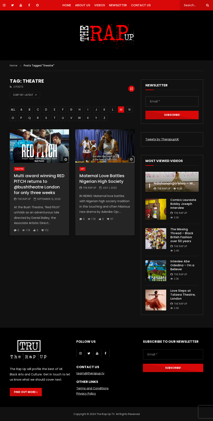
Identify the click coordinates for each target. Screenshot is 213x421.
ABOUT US (82, 5)
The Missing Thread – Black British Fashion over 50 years (181, 235)
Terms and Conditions (92, 388)
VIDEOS (99, 5)
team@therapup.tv (90, 373)
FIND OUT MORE (26, 392)
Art (82, 169)
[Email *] (172, 101)
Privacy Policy (86, 393)
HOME (66, 5)
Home (13, 65)
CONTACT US (141, 5)
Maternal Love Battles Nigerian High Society (101, 178)
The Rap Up (24, 199)
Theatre (19, 169)
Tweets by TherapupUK (162, 139)
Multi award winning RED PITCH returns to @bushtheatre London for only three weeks (39, 184)
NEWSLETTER (118, 5)
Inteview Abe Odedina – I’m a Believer (182, 265)
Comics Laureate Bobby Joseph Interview (183, 204)
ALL (13, 109)
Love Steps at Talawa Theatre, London (182, 295)
